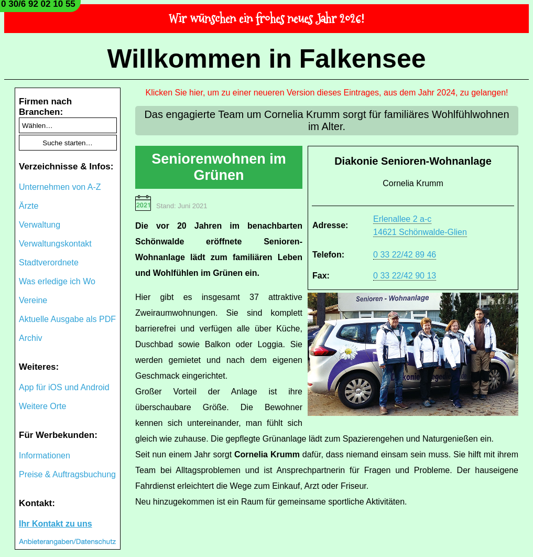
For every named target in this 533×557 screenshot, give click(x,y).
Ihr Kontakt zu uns (55, 523)
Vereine (33, 300)
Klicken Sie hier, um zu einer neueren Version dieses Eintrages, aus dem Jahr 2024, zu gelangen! (327, 92)
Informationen (44, 455)
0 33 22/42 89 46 (404, 254)
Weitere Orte (42, 406)
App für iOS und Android (64, 387)
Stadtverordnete (49, 262)
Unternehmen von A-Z (60, 187)
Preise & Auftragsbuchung (67, 474)
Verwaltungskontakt (55, 243)
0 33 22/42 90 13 (404, 275)
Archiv (30, 338)
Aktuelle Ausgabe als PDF (67, 319)
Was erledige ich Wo (57, 281)
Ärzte (28, 205)
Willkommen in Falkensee (266, 58)
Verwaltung (39, 224)
